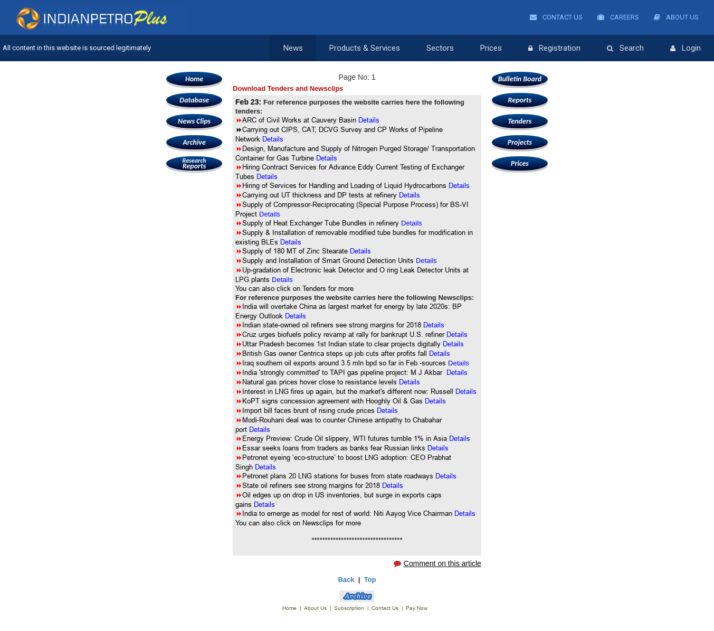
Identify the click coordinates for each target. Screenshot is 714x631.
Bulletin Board (520, 78)
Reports (194, 163)
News (293, 48)
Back (346, 579)
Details (269, 214)
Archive (194, 142)
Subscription (349, 608)
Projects (520, 142)
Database (193, 100)
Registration (554, 48)
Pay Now (416, 608)
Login (685, 48)
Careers (618, 17)
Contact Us (556, 17)
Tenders (519, 121)
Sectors (440, 48)
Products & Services (364, 48)
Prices (491, 48)
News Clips (194, 121)
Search (625, 48)
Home (194, 78)
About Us (676, 17)
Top (370, 579)
